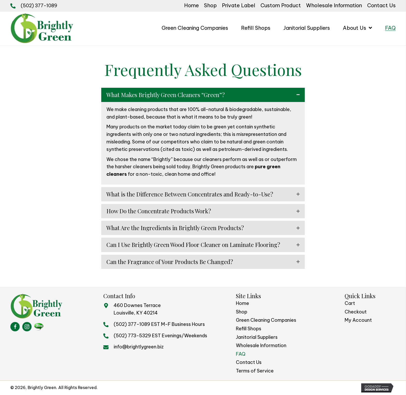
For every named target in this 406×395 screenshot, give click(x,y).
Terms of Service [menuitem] (255, 371)
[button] (203, 95)
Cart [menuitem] (350, 303)
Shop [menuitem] (241, 312)
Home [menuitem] (242, 303)
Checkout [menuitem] (356, 312)
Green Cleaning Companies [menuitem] (266, 320)
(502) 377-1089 (39, 6)
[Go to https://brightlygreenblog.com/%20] (39, 326)
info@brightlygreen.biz (139, 347)
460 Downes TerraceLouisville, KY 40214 (137, 309)
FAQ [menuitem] (240, 354)
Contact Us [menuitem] (249, 362)
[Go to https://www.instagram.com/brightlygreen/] (27, 326)
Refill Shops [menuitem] (248, 329)
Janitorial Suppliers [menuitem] (257, 337)
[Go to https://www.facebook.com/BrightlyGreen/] (15, 326)
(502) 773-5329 (132, 336)
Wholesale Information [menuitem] (261, 345)
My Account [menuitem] (358, 320)
